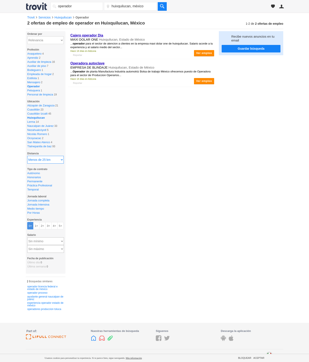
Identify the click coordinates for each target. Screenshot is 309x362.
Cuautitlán (33, 109)
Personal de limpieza (40, 94)
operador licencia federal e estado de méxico (42, 287)
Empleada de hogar (39, 74)
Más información (134, 358)
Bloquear (244, 358)
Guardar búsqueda (251, 48)
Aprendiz (32, 57)
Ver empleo (204, 53)
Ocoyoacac (34, 138)
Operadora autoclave (87, 63)
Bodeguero (34, 70)
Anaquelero (34, 53)
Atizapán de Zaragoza (41, 105)
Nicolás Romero (37, 134)
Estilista (32, 78)
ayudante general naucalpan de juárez (45, 298)
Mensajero (33, 82)
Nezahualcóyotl (36, 130)
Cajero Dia (86, 35)
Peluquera (33, 90)
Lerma (31, 121)
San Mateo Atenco (38, 142)
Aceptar (258, 358)
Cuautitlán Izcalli (37, 113)
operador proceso (37, 292)
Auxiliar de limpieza (39, 61)
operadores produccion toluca (44, 309)
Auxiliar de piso (36, 65)
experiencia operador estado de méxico (45, 304)
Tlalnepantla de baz (39, 146)
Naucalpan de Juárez (40, 125)
